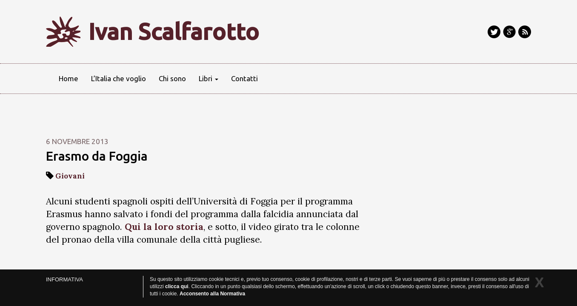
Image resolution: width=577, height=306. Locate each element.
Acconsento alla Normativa (212, 294)
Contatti (244, 78)
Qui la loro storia (164, 226)
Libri (208, 78)
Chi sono (172, 78)
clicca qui (177, 286)
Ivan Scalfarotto (174, 31)
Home (68, 78)
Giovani (70, 176)
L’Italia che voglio (118, 78)
